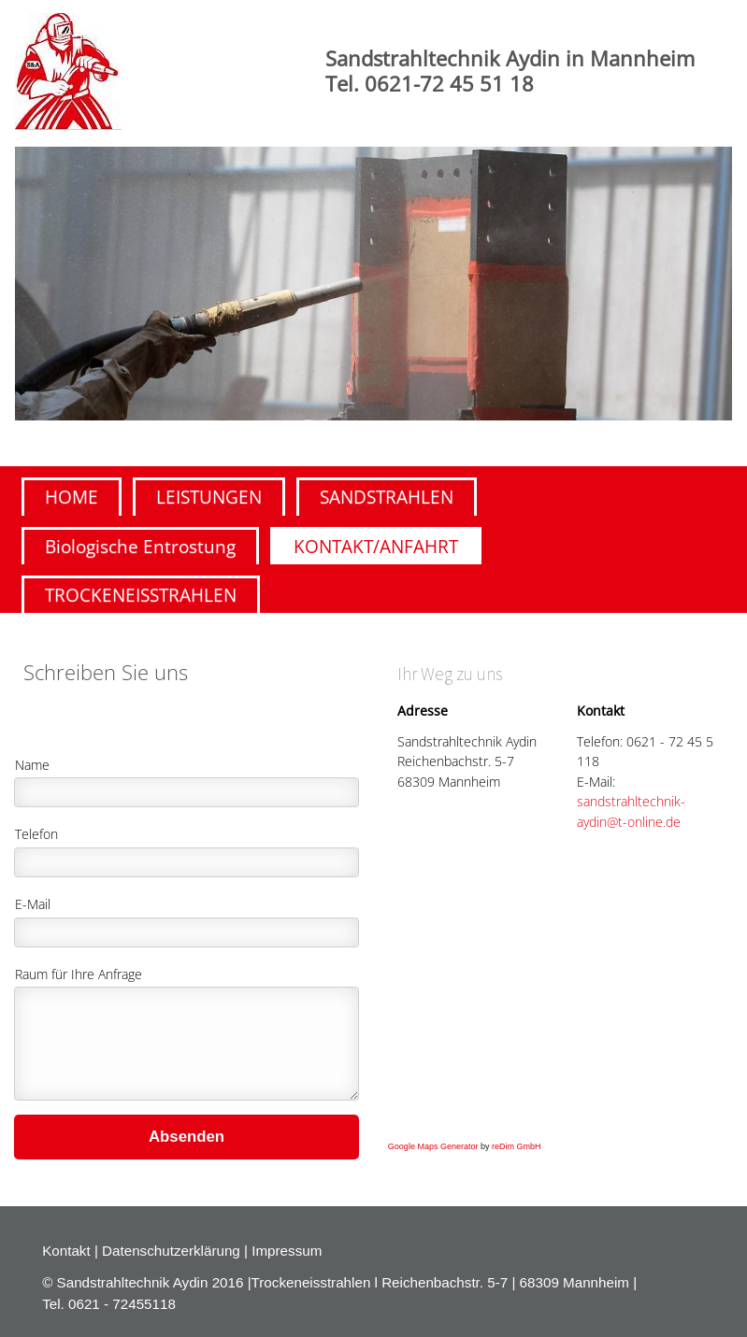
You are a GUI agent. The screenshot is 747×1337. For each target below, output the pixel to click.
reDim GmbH (516, 1146)
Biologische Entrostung (140, 546)
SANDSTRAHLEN (386, 496)
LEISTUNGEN (209, 496)
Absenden (186, 1136)
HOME (71, 496)
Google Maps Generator (433, 1146)
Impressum (286, 1251)
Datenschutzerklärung (171, 1251)
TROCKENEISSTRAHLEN (141, 594)
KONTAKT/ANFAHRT (376, 546)
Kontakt (68, 1251)
